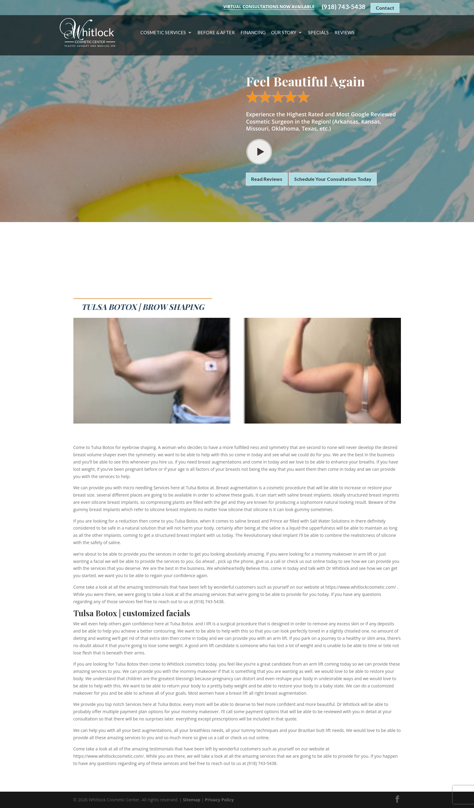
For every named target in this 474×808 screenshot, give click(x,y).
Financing (253, 32)
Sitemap (191, 800)
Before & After (216, 32)
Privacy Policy (219, 800)
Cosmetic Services (163, 32)
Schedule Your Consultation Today (332, 179)
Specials (318, 32)
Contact (385, 8)
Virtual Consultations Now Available (269, 6)
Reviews (344, 32)
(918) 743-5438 (343, 6)
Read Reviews (266, 179)
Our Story (283, 32)
